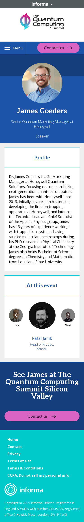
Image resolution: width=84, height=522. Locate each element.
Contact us (54, 47)
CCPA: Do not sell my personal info (38, 475)
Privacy (13, 453)
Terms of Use (19, 461)
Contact (14, 446)
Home (12, 439)
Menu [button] (18, 48)
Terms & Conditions (25, 468)
